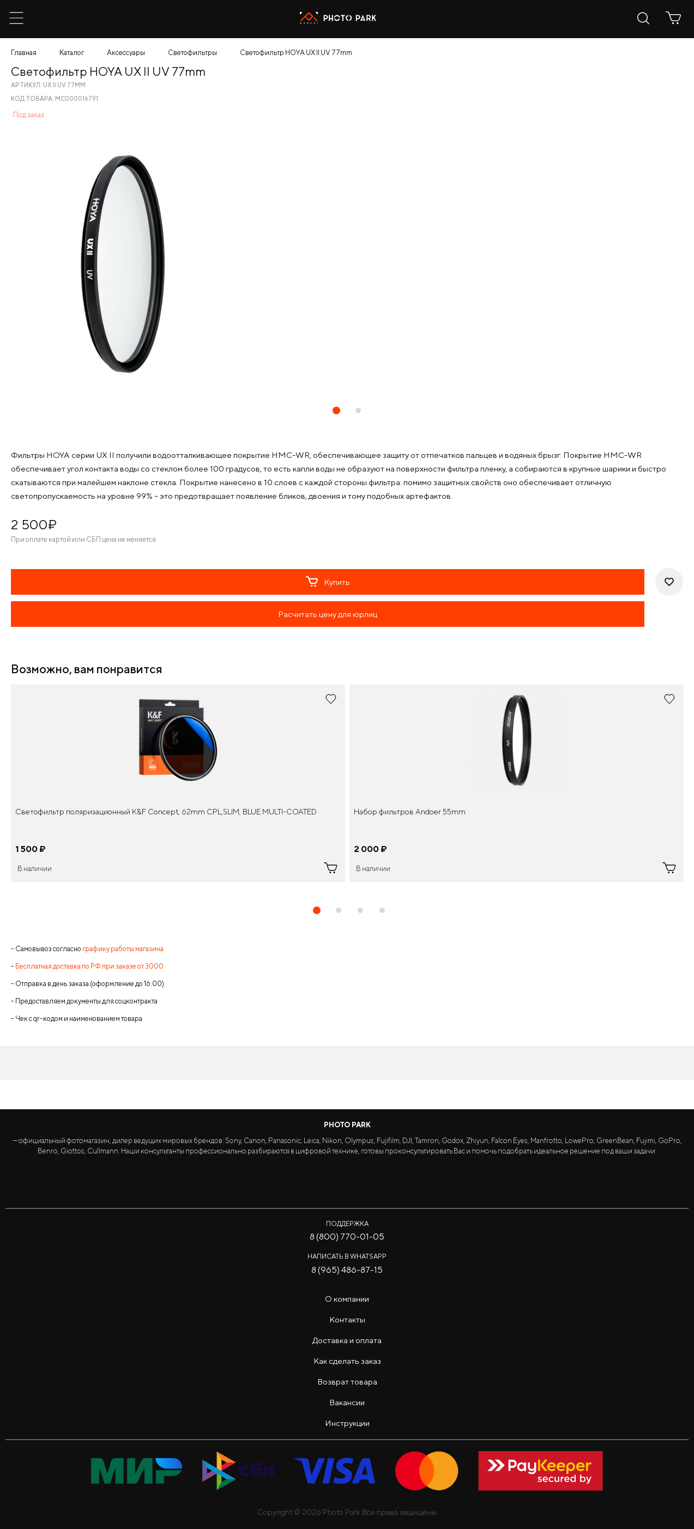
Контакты (347, 1319)
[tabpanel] (178, 783)
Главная (24, 52)
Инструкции (347, 1423)
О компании (347, 1298)
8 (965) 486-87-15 (347, 1270)
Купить (328, 581)
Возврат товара (347, 1381)
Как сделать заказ (347, 1360)
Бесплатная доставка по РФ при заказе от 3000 (89, 966)
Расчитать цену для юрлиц (327, 614)
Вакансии (347, 1402)
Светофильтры (192, 52)
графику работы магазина (123, 949)
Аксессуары (126, 52)
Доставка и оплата (347, 1340)
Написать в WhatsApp (347, 1256)
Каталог (71, 52)
